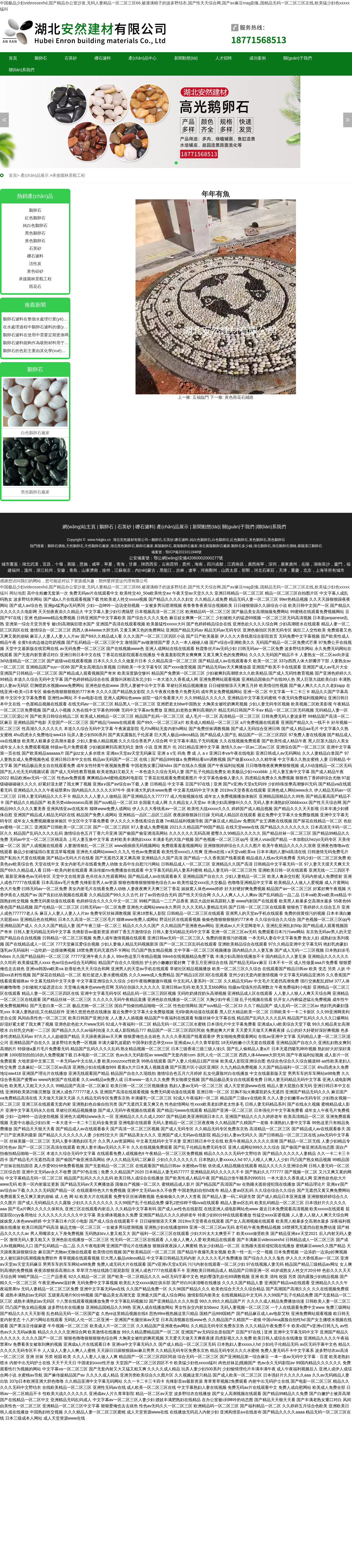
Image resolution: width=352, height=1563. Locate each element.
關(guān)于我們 (297, 58)
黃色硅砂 (35, 271)
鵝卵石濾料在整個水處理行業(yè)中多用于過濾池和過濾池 (36, 319)
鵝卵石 (41, 58)
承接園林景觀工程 (35, 278)
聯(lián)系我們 (21, 69)
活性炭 (35, 263)
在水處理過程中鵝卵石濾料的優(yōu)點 (36, 327)
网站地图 (17, 593)
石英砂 (71, 58)
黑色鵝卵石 (35, 233)
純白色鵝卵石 (35, 225)
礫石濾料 (102, 58)
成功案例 (257, 58)
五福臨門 (200, 397)
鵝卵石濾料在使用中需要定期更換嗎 (36, 334)
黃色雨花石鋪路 (239, 397)
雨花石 (35, 286)
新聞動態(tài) (186, 58)
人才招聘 (223, 58)
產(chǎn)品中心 (142, 58)
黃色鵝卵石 (35, 240)
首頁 (13, 58)
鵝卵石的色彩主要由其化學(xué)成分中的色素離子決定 (36, 350)
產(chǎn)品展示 (35, 175)
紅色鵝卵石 (35, 217)
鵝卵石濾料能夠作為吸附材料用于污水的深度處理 (36, 342)
